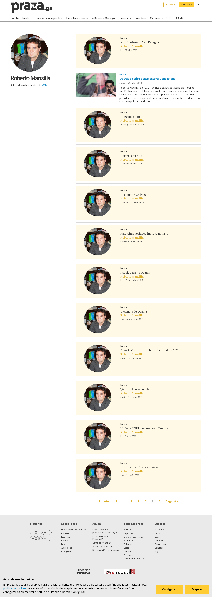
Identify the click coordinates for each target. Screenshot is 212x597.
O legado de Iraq (131, 117)
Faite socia (186, 4)
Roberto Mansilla (132, 46)
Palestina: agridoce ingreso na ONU (144, 233)
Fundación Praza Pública (73, 529)
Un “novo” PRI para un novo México (144, 428)
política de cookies (14, 588)
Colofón (65, 540)
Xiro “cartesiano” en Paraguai (140, 42)
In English (66, 551)
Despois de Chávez (133, 195)
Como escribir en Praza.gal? (100, 538)
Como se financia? (101, 542)
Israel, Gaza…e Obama (135, 272)
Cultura (127, 544)
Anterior (104, 501)
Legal (64, 544)
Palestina (140, 18)
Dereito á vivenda (77, 18)
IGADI (44, 85)
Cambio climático (21, 18)
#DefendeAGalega (103, 18)
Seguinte (172, 501)
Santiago (159, 547)
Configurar (169, 589)
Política (127, 529)
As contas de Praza (102, 546)
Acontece (128, 540)
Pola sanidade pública (48, 18)
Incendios (125, 18)
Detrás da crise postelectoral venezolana (147, 78)
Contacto (65, 533)
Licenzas (65, 536)
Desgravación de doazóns (105, 550)
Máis (182, 18)
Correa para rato (131, 156)
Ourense (159, 540)
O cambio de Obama (133, 311)
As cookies (66, 547)
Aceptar (196, 589)
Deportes (128, 533)
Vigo (157, 551)
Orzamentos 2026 (161, 18)
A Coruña (159, 529)
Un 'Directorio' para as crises (139, 467)
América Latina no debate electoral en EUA (149, 350)
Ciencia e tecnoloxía (134, 536)
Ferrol (157, 533)
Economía (128, 555)
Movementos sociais (134, 558)
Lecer (126, 547)
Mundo (124, 38)
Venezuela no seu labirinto (138, 389)
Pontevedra (161, 544)
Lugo (157, 536)
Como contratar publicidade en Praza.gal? (105, 531)
